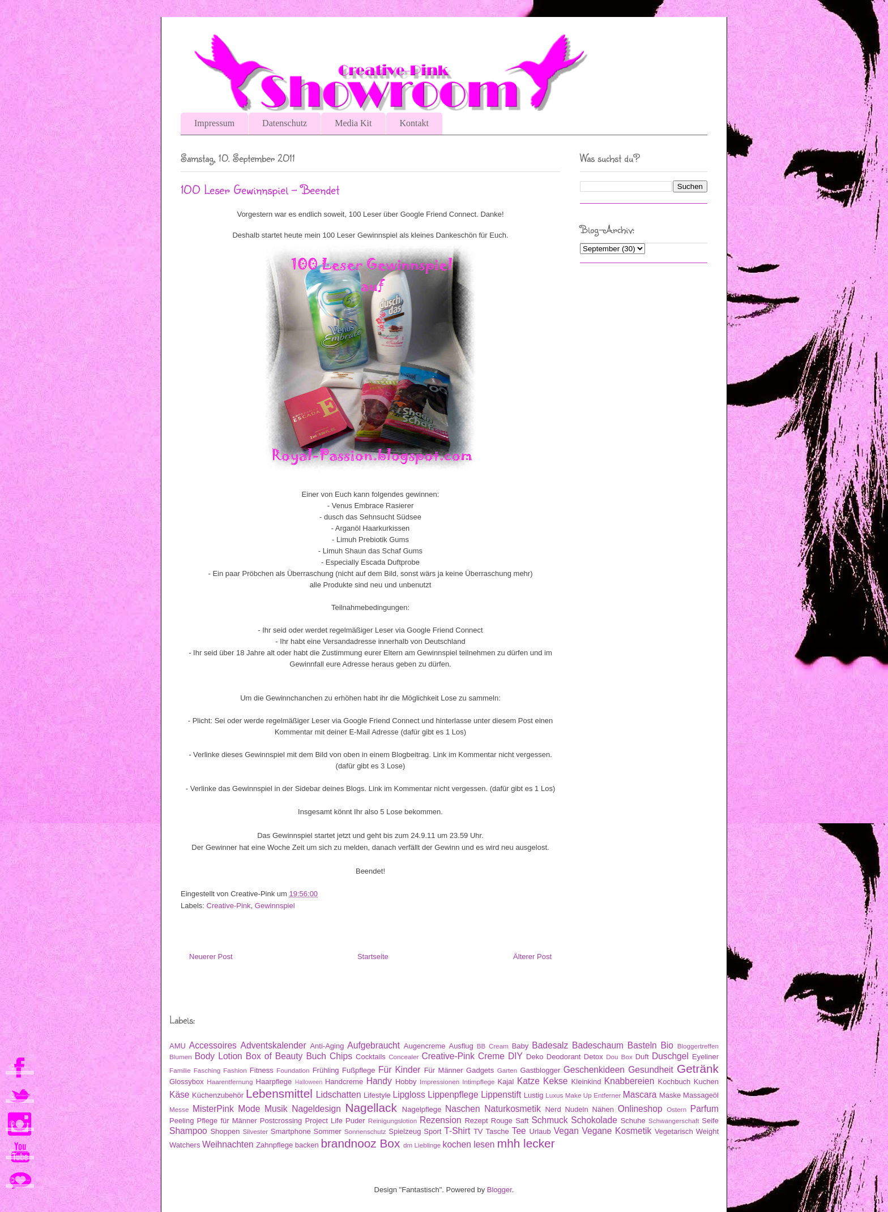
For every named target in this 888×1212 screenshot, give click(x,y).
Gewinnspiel (275, 905)
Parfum (704, 1109)
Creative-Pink (229, 905)
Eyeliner (705, 1056)
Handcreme (344, 1081)
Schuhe (633, 1120)
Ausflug (461, 1046)
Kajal (506, 1081)
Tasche (497, 1131)
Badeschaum (598, 1045)
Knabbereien (629, 1081)
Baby (520, 1046)
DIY (515, 1056)
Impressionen (439, 1081)
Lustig (534, 1095)
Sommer (327, 1131)
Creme (491, 1056)
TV (478, 1131)
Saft (521, 1120)
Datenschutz (284, 123)
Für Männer (443, 1070)
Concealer (403, 1056)
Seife (710, 1120)
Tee (519, 1131)
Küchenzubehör (218, 1095)
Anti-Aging (327, 1046)
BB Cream (493, 1046)
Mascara (640, 1094)
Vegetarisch (674, 1131)
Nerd (553, 1109)
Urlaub (539, 1131)
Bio (666, 1045)
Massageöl (701, 1095)
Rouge (502, 1120)
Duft (642, 1056)
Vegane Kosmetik (617, 1131)
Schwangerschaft (673, 1120)
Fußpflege (358, 1070)
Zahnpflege (274, 1145)
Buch (316, 1056)
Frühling (326, 1070)
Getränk (698, 1068)
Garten (507, 1070)
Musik (276, 1109)
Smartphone (291, 1131)
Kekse (555, 1081)
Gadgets (480, 1070)
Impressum (214, 123)
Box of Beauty (274, 1056)
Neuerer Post (211, 956)
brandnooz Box (360, 1143)
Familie (180, 1070)
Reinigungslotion (392, 1120)
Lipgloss (409, 1094)
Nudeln (576, 1109)
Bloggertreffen (698, 1046)
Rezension (441, 1120)
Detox (593, 1056)
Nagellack (370, 1107)
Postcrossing (281, 1120)
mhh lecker (526, 1143)
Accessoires (213, 1045)
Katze (528, 1081)
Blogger (499, 1189)
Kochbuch (674, 1081)
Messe (179, 1109)
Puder (355, 1120)
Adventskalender (273, 1045)
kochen (457, 1144)
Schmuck (549, 1120)
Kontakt (414, 123)
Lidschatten (338, 1094)
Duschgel (670, 1056)
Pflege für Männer (227, 1120)
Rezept (476, 1120)
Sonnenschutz (365, 1131)
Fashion (235, 1070)
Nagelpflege (421, 1109)
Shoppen (225, 1131)
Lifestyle (377, 1095)
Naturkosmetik (512, 1109)
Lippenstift (501, 1094)
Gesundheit (650, 1070)
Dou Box (619, 1056)
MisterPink (213, 1109)
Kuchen (706, 1081)
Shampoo (188, 1131)
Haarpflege (274, 1081)
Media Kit (353, 123)
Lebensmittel (279, 1093)
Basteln (642, 1045)
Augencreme (425, 1046)
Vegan (566, 1131)
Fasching (207, 1070)
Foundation (292, 1070)
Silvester (255, 1131)
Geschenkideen (594, 1070)
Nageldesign (316, 1109)
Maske (670, 1095)
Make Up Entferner (593, 1095)
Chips (341, 1056)
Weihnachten (228, 1144)
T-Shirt (457, 1131)
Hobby (406, 1081)
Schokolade (594, 1120)
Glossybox (186, 1081)
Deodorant (564, 1056)
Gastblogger (540, 1070)
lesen (483, 1144)
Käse (179, 1094)
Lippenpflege (453, 1094)
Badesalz (550, 1045)
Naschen (462, 1109)
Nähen (603, 1109)
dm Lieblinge (422, 1145)
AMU (177, 1046)
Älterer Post (532, 956)
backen (307, 1145)
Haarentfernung (230, 1081)
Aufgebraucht (373, 1045)
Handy (379, 1081)
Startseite (372, 956)
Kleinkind (586, 1081)
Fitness (262, 1070)
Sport (432, 1131)
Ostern (676, 1109)
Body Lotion (218, 1056)
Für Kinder (399, 1070)
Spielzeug (404, 1131)
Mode (249, 1109)
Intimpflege (478, 1081)
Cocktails (371, 1056)
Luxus (554, 1095)
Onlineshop (640, 1109)
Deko (534, 1056)
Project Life (324, 1120)
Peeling (181, 1120)
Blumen (180, 1056)
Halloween (309, 1082)
